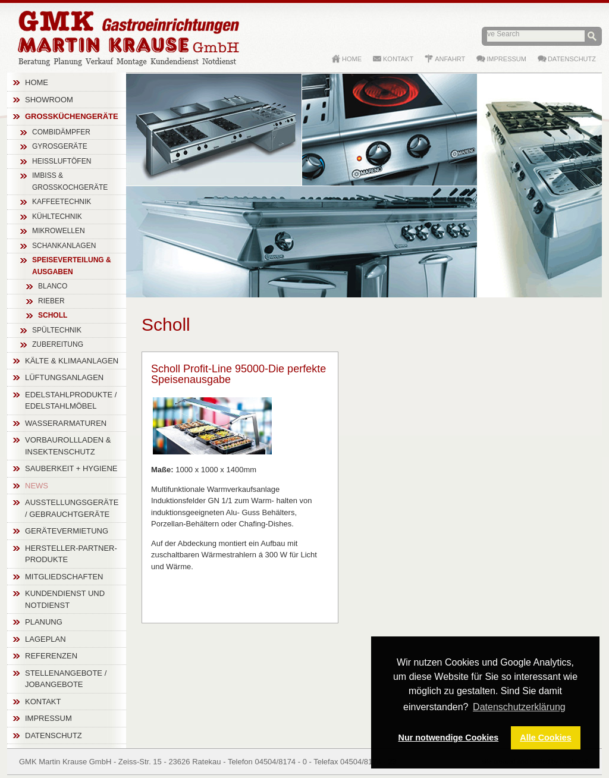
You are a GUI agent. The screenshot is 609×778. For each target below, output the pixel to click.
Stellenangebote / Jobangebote (65, 679)
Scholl (52, 315)
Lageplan (45, 639)
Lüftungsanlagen (64, 377)
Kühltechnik (57, 216)
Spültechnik (56, 330)
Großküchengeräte (71, 116)
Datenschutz (53, 735)
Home (36, 82)
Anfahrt (450, 58)
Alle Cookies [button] (545, 737)
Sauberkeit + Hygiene (71, 468)
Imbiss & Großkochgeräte (70, 181)
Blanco (52, 286)
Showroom (49, 99)
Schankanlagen (64, 245)
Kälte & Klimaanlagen (71, 360)
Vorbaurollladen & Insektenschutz (68, 445)
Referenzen (51, 655)
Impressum (48, 718)
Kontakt (43, 701)
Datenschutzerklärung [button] (519, 707)
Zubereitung (57, 344)
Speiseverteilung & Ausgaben (71, 266)
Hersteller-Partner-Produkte (71, 554)
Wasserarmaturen (65, 423)
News (36, 485)
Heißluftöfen (61, 161)
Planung (43, 621)
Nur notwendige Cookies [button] (448, 737)
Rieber (51, 301)
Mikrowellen (58, 231)
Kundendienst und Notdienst (65, 599)
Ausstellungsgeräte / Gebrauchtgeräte (72, 508)
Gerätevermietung (66, 530)
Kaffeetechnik (61, 201)
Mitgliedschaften (64, 576)
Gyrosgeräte (59, 146)
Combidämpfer (61, 132)
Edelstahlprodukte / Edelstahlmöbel (71, 400)
